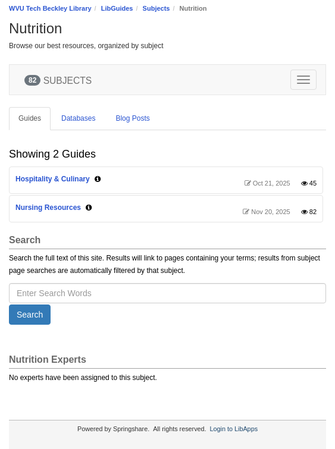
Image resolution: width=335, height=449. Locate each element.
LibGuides (117, 8)
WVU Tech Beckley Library (50, 8)
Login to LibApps (234, 428)
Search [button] (30, 314)
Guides (29, 118)
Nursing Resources (48, 207)
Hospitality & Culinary (52, 179)
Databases (78, 118)
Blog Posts (132, 118)
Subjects (156, 8)
